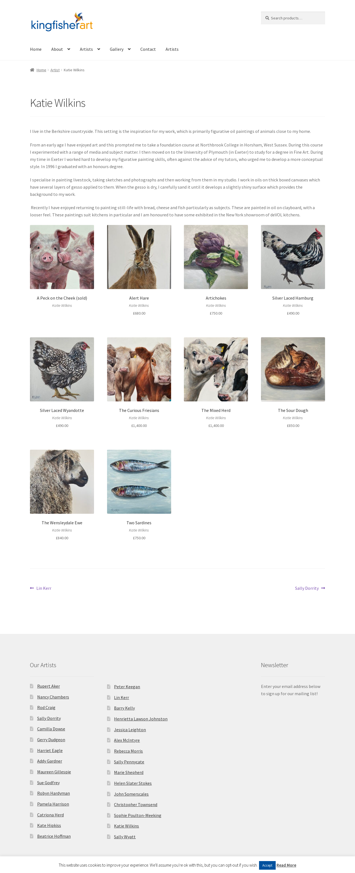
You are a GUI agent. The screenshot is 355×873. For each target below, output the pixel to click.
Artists (86, 49)
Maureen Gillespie (54, 772)
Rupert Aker (48, 686)
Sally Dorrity (307, 588)
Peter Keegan (127, 686)
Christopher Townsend (135, 804)
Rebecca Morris (128, 751)
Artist (55, 69)
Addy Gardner (49, 761)
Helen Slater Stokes (133, 783)
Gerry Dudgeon (51, 739)
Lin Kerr (43, 588)
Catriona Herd (50, 815)
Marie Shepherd (128, 772)
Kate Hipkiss (49, 825)
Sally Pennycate (129, 762)
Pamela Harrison (53, 804)
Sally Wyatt (125, 836)
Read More (286, 865)
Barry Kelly (124, 708)
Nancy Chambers (53, 697)
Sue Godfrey (48, 782)
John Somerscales (131, 794)
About (57, 49)
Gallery (116, 49)
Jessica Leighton (130, 729)
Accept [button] (267, 865)
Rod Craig (46, 707)
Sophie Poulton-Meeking (137, 815)
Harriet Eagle (50, 750)
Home (36, 49)
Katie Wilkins (126, 826)
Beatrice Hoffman (54, 836)
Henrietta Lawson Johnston (141, 719)
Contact (148, 49)
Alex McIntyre (127, 740)
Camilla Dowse (51, 729)
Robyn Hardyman (53, 793)
